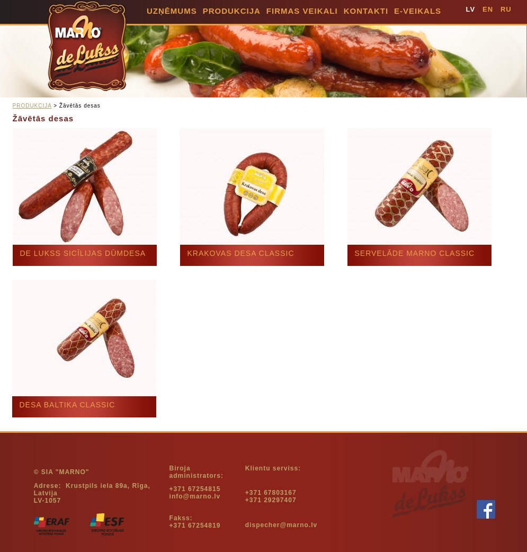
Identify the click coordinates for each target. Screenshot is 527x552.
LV (471, 9)
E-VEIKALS (417, 10)
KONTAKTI (366, 10)
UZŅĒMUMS (172, 10)
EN (488, 9)
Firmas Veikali (302, 10)
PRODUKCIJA (232, 10)
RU (506, 9)
